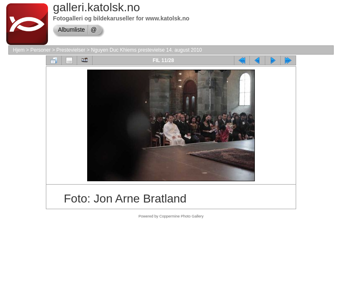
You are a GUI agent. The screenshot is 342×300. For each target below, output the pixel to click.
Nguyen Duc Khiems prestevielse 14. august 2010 (146, 50)
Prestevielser (70, 50)
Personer (40, 50)
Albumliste (71, 29)
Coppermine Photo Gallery (181, 216)
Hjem (19, 50)
